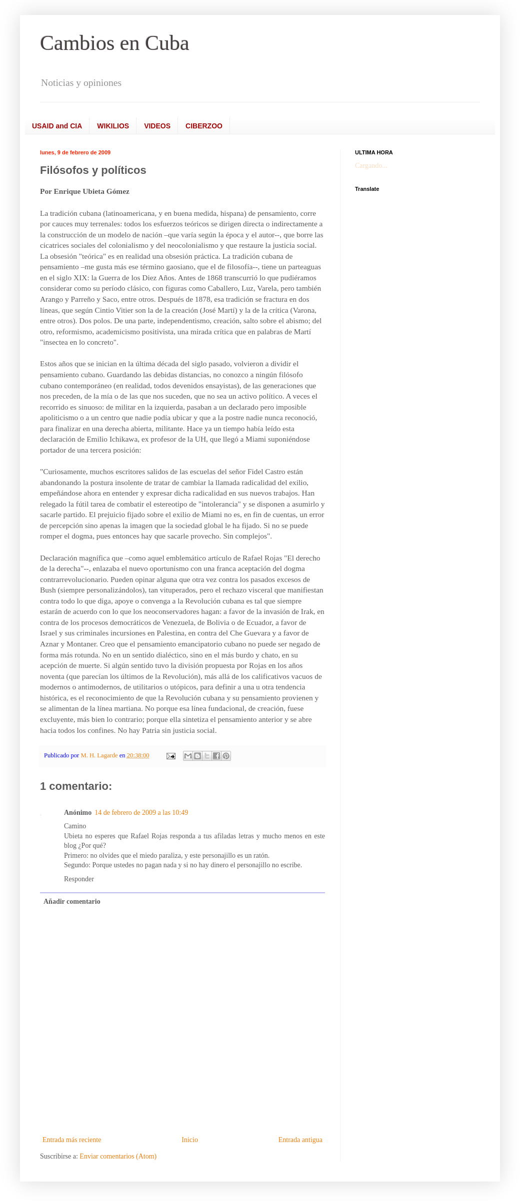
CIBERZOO (204, 126)
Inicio (190, 1140)
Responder (79, 879)
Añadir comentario (72, 901)
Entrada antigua (300, 1140)
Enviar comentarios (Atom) (118, 1156)
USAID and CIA (57, 126)
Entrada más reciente (71, 1140)
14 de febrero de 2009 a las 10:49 (141, 812)
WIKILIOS (113, 126)
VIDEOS (157, 126)
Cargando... (371, 165)
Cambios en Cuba (115, 42)
